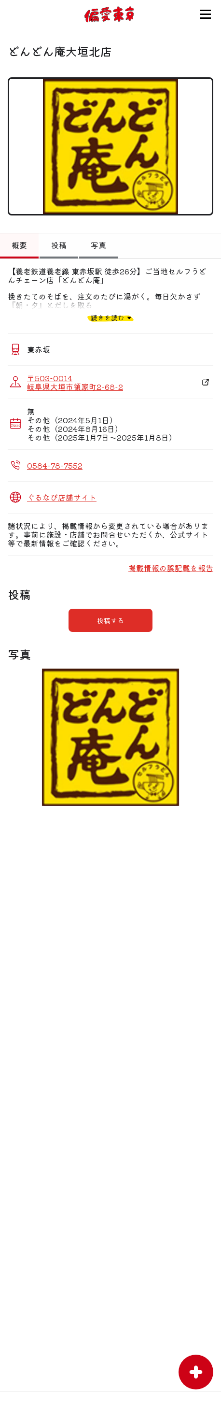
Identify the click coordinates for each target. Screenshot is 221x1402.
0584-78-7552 (55, 465)
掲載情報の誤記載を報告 (170, 567)
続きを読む (107, 318)
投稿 (59, 245)
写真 (98, 245)
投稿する (110, 620)
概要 (19, 245)
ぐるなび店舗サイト (62, 497)
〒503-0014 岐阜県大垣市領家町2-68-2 (75, 382)
